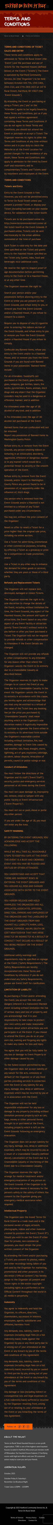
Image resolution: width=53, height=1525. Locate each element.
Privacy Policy (31, 1517)
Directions (22, 1520)
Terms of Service (17, 1517)
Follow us (11, 1426)
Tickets (42, 1517)
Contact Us (33, 1520)
